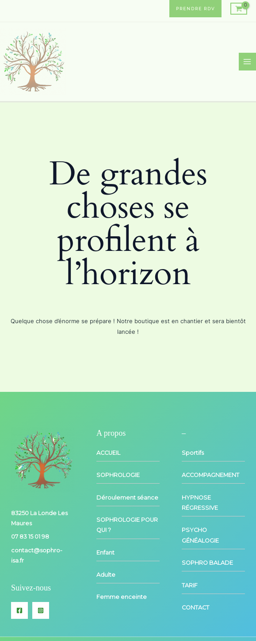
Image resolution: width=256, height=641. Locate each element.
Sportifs (193, 452)
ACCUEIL (108, 452)
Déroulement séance (127, 497)
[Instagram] (40, 610)
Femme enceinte (121, 597)
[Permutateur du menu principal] (247, 61)
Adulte (105, 574)
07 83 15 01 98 (30, 536)
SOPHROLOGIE (118, 475)
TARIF (190, 585)
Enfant (105, 552)
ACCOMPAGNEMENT (210, 475)
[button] (195, 8)
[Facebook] (19, 610)
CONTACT (195, 607)
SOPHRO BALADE (207, 562)
